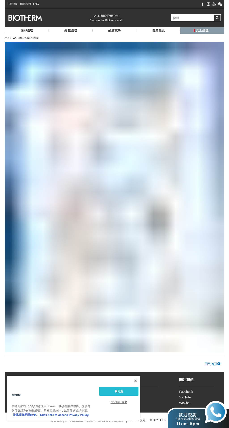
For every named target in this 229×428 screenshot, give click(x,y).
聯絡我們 (25, 4)
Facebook (186, 391)
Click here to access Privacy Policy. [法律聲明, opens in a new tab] (64, 415)
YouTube (185, 397)
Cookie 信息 (118, 402)
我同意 (118, 391)
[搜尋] (192, 17)
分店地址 (12, 4)
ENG (36, 4)
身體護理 (70, 30)
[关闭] (135, 381)
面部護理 (27, 30)
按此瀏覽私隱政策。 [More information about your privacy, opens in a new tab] (26, 415)
